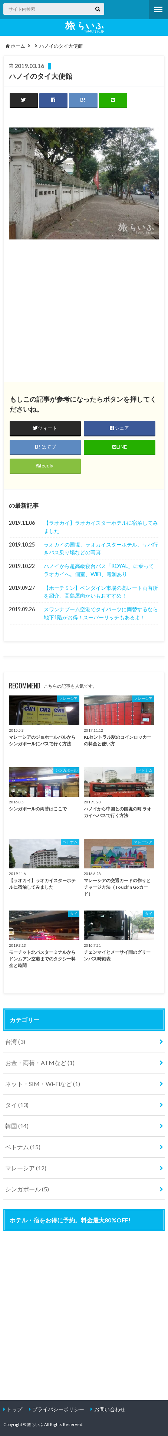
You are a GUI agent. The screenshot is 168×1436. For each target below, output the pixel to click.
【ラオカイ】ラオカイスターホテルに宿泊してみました (101, 527)
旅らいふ (35, 1424)
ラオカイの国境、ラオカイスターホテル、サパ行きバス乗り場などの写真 (101, 548)
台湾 (15, 1041)
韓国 (17, 1125)
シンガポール (27, 1188)
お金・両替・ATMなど (40, 1062)
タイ (17, 1104)
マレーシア (25, 1167)
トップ (14, 1409)
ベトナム (22, 1146)
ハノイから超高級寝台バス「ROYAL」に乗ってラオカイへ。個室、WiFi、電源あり (99, 570)
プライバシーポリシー (58, 1409)
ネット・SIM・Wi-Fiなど (42, 1083)
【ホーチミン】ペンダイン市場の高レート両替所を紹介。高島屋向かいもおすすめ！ (101, 592)
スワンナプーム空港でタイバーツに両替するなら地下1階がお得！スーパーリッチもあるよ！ (101, 613)
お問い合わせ (109, 1409)
